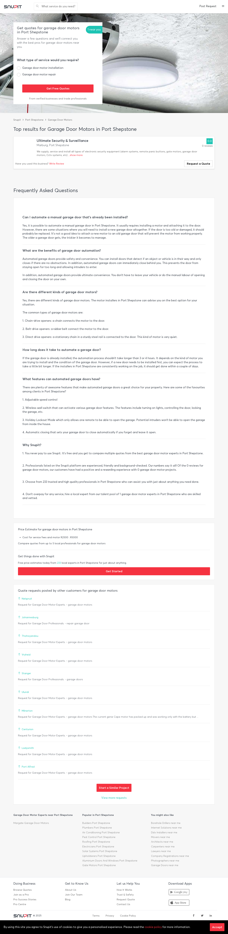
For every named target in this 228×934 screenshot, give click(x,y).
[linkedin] (211, 916)
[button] (223, 6)
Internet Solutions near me (166, 827)
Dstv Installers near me (164, 832)
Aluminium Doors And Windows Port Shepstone (109, 860)
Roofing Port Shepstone (96, 841)
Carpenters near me (163, 846)
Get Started (114, 571)
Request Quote (126, 899)
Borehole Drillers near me (165, 823)
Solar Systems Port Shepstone (99, 851)
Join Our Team (73, 894)
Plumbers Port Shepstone (97, 827)
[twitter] (202, 916)
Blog (67, 899)
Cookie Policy (128, 915)
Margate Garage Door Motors (31, 823)
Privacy (110, 915)
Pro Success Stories (24, 899)
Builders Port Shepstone (96, 823)
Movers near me (160, 837)
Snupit (17, 119)
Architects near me (162, 841)
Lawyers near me (161, 851)
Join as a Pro (21, 894)
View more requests (114, 797)
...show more (75, 155)
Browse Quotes (22, 889)
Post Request (207, 6)
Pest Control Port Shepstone (98, 837)
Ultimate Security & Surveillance (62, 141)
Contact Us (123, 904)
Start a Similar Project (114, 787)
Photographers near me (165, 860)
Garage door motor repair (39, 74)
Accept (217, 927)
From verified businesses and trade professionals (58, 98)
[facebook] (194, 916)
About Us (70, 889)
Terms (96, 915)
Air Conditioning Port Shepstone (101, 832)
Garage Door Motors (60, 119)
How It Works (124, 889)
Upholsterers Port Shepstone (99, 856)
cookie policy (153, 927)
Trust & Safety (125, 894)
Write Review (56, 163)
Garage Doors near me (164, 865)
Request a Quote (198, 163)
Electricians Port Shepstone (98, 846)
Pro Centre (19, 904)
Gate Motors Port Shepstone (99, 865)
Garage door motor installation (42, 68)
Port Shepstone (34, 119)
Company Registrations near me (170, 856)
